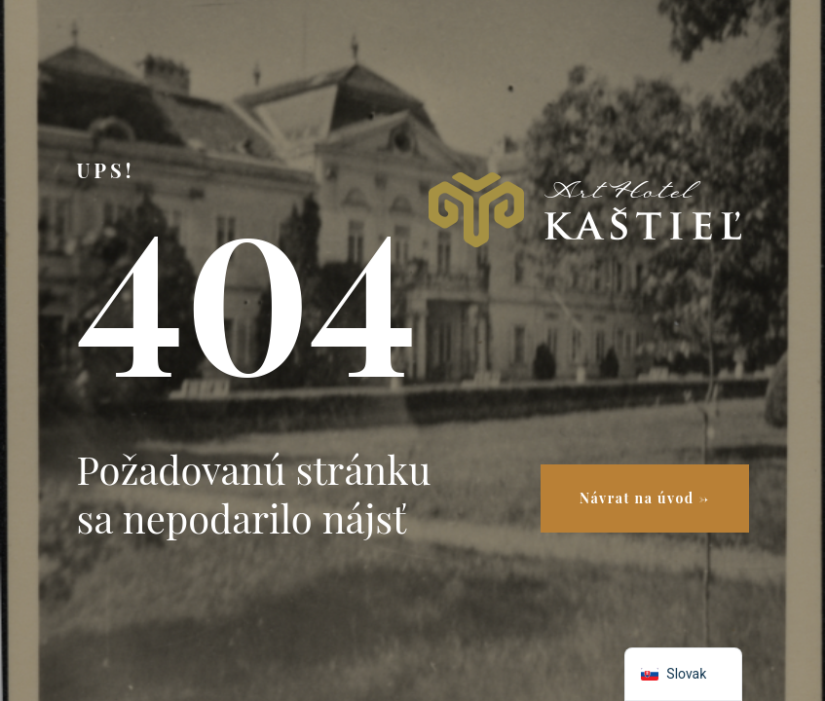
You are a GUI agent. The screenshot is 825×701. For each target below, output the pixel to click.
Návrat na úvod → (644, 498)
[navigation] (683, 674)
